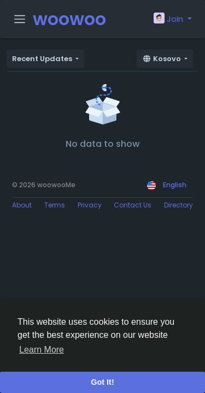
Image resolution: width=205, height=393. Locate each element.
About (22, 205)
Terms (54, 205)
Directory (178, 205)
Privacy (90, 205)
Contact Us (132, 205)
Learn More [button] (41, 349)
